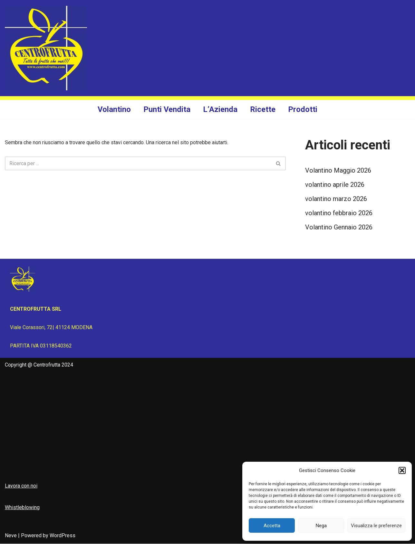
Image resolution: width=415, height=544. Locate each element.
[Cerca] (138, 163)
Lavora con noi (21, 486)
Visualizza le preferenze (376, 526)
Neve (11, 536)
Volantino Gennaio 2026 (338, 227)
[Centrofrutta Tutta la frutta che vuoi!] (46, 48)
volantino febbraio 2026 (338, 213)
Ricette (262, 109)
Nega (321, 526)
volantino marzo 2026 (336, 199)
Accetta (272, 526)
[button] (402, 470)
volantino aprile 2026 (334, 185)
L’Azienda (220, 109)
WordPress (62, 536)
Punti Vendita (166, 109)
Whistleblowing (22, 508)
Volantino (114, 109)
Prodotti (302, 109)
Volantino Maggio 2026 (338, 171)
